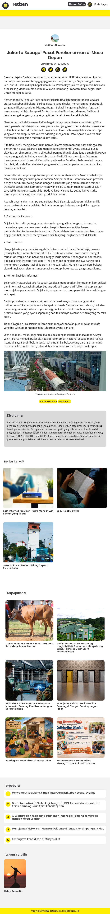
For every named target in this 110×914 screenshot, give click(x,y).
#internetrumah (48, 401)
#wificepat (64, 401)
